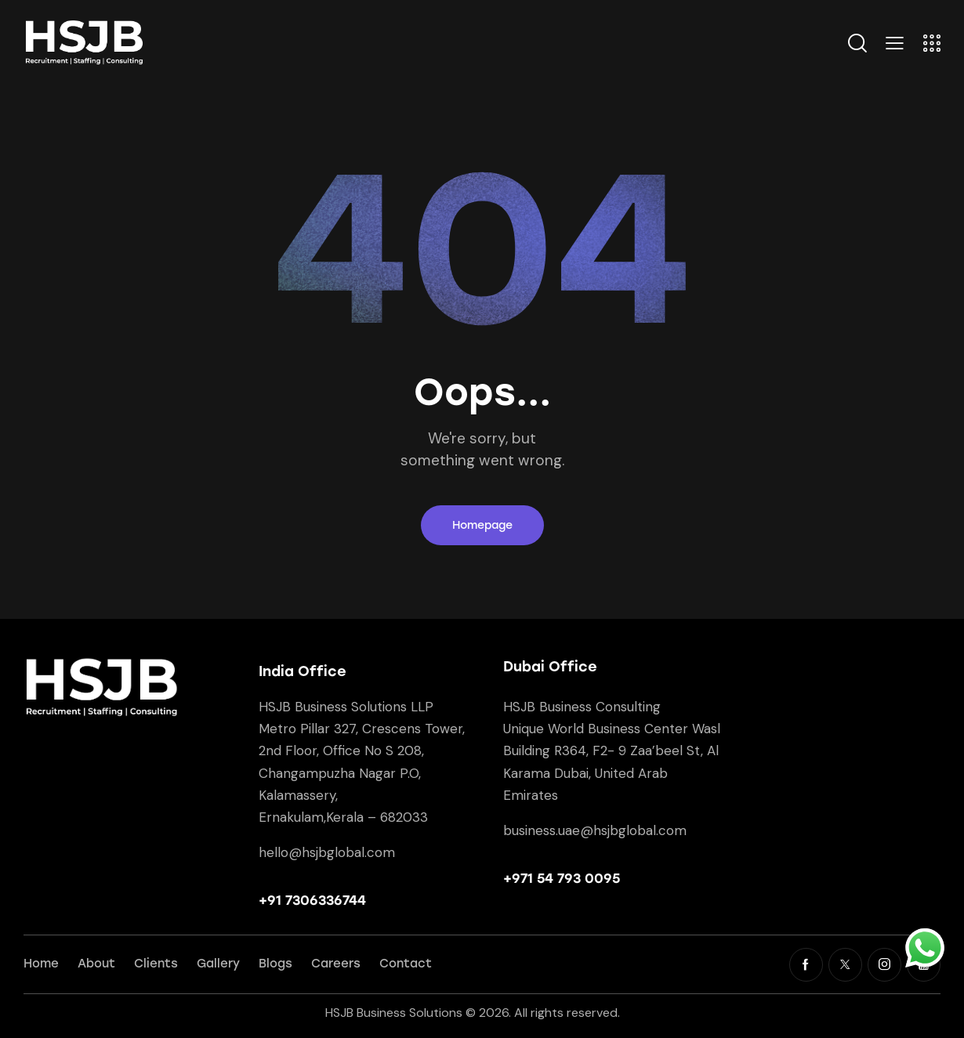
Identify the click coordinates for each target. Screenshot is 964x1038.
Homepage (482, 525)
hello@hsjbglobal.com (327, 852)
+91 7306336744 (312, 900)
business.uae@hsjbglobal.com (595, 830)
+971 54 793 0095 (561, 878)
